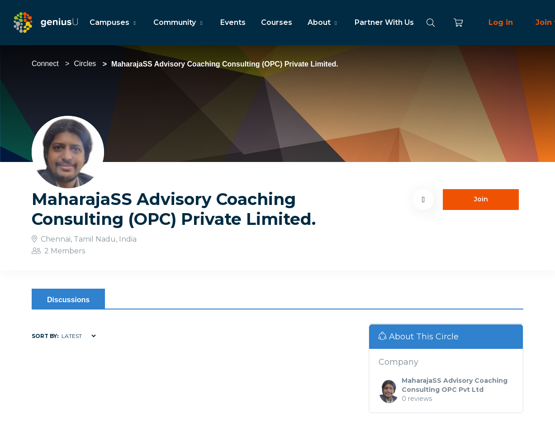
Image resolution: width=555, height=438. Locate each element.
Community (178, 22)
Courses (276, 22)
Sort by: (45, 336)
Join (481, 199)
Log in (501, 22)
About (323, 22)
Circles (85, 63)
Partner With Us (384, 22)
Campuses (114, 22)
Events (233, 22)
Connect (45, 63)
